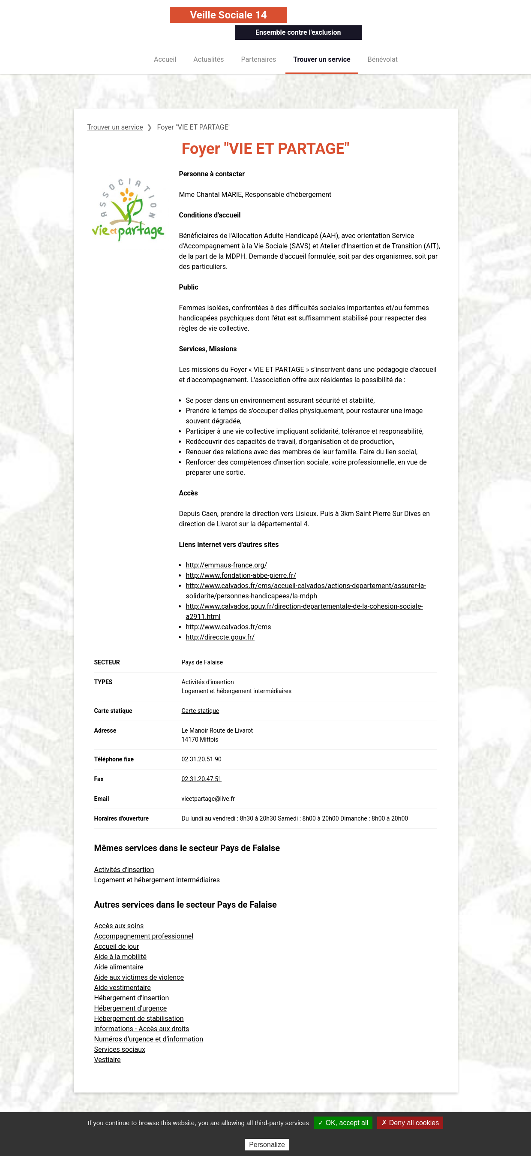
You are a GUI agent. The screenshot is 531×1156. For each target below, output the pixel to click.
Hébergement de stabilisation (139, 1018)
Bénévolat (383, 59)
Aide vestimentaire (122, 988)
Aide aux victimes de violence (139, 977)
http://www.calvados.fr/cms (228, 627)
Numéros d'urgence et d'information (149, 1039)
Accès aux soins (119, 926)
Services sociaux (119, 1049)
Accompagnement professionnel (144, 936)
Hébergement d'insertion (131, 998)
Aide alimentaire (119, 967)
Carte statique (200, 710)
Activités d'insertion (124, 870)
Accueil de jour (116, 946)
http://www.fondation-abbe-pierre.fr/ (241, 575)
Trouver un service (322, 59)
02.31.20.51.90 (202, 759)
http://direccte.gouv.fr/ (220, 637)
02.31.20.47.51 (202, 779)
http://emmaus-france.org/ (226, 565)
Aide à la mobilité (120, 957)
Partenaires (258, 59)
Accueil (165, 59)
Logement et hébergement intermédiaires (157, 880)
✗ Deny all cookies (410, 1122)
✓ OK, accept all (343, 1122)
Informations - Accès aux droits (141, 1029)
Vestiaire (107, 1060)
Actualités (208, 59)
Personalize (267, 1144)
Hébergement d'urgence (130, 1008)
